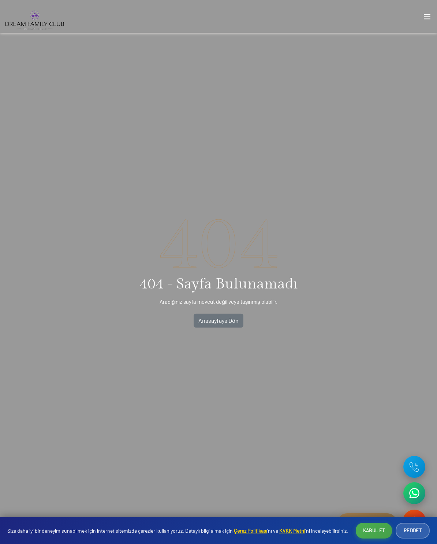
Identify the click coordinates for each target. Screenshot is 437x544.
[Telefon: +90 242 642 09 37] (414, 467)
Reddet (413, 530)
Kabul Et (374, 530)
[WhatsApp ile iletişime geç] (414, 493)
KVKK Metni (292, 531)
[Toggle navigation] (427, 18)
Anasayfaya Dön (218, 320)
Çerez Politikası (250, 531)
